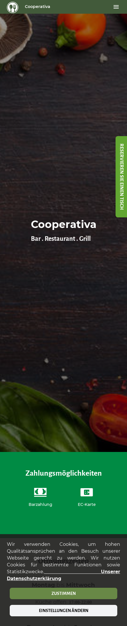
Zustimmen (63, 593)
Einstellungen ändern (63, 610)
